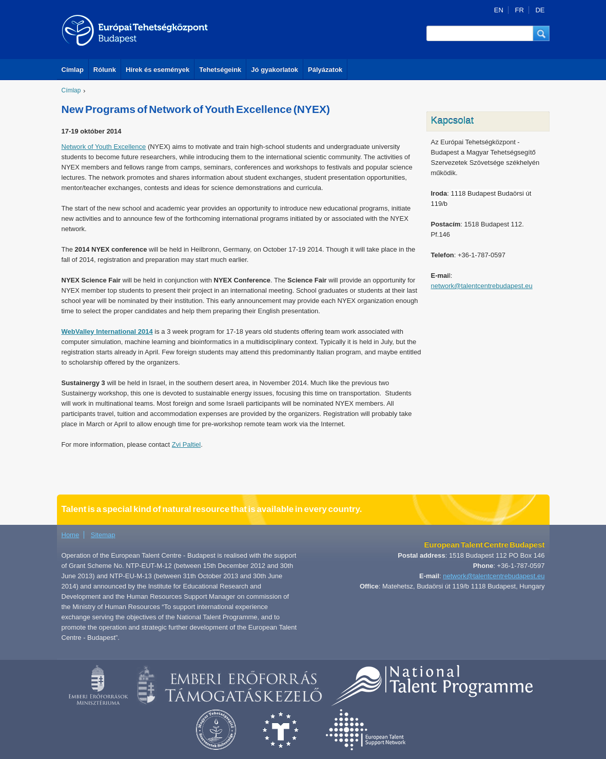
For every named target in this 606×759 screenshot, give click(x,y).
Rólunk (104, 69)
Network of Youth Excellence (104, 146)
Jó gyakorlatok (274, 69)
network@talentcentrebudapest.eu (482, 286)
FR (519, 10)
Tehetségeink (220, 69)
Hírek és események (157, 69)
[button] (541, 33)
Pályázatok (325, 69)
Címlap (73, 69)
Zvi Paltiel (186, 444)
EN (498, 10)
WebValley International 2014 (107, 331)
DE (539, 10)
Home (71, 535)
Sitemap (103, 535)
